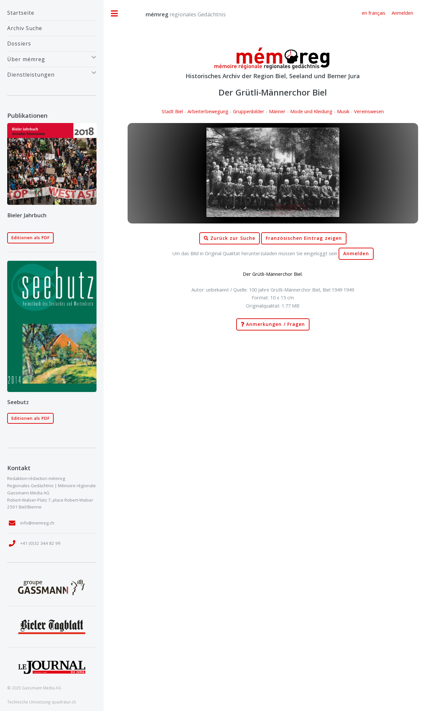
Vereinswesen (369, 111)
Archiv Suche (24, 28)
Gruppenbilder (248, 111)
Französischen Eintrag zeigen (304, 238)
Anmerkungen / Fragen (273, 324)
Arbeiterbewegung (207, 111)
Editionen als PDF (30, 237)
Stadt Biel (172, 111)
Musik (343, 111)
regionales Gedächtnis (179, 14)
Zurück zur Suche (229, 238)
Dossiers (19, 43)
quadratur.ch (64, 701)
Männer (277, 111)
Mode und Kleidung (311, 111)
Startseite (20, 12)
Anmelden (356, 253)
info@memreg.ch (37, 523)
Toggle (114, 13)
